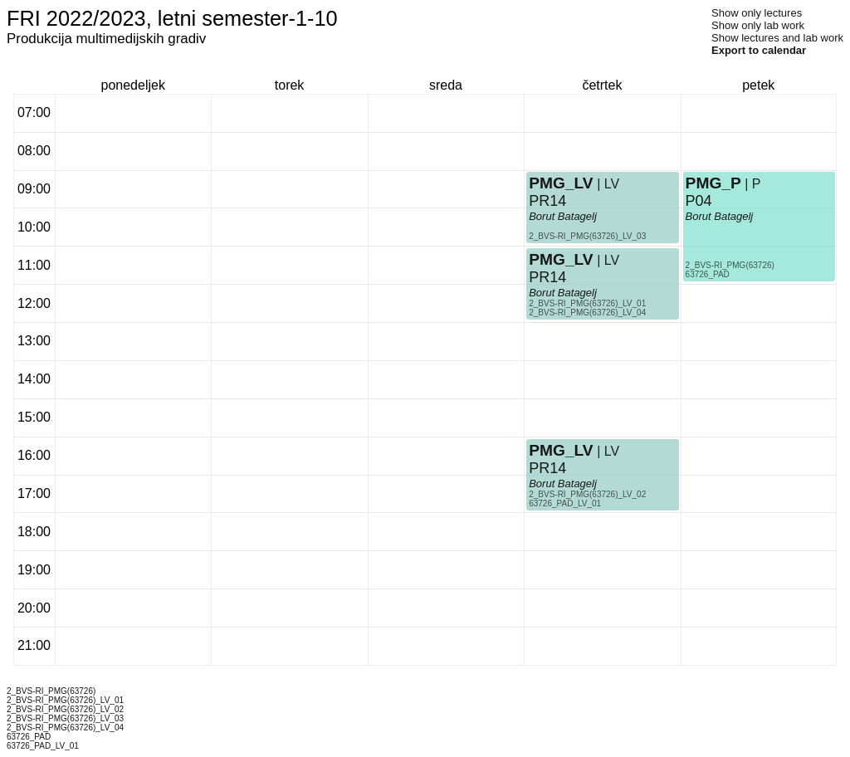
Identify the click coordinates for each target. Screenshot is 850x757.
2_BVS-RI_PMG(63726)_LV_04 (587, 312)
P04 (699, 201)
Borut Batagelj (563, 216)
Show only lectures (756, 13)
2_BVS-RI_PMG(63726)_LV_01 (587, 303)
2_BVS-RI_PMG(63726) (730, 265)
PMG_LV (561, 183)
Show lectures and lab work (777, 38)
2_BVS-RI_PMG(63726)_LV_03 (587, 236)
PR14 (547, 201)
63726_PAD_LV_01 (565, 503)
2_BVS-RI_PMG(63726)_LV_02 (587, 494)
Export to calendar (758, 50)
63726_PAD (708, 274)
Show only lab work (757, 25)
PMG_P (713, 183)
